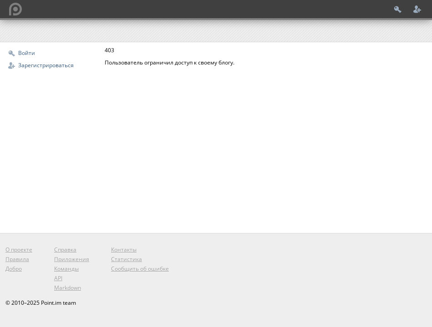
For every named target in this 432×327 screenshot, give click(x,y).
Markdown (67, 287)
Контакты (124, 249)
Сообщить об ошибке (140, 268)
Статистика (126, 259)
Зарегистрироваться (46, 65)
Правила (17, 259)
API (58, 278)
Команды (66, 268)
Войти (26, 53)
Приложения (71, 259)
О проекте (18, 249)
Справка (65, 249)
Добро (13, 268)
